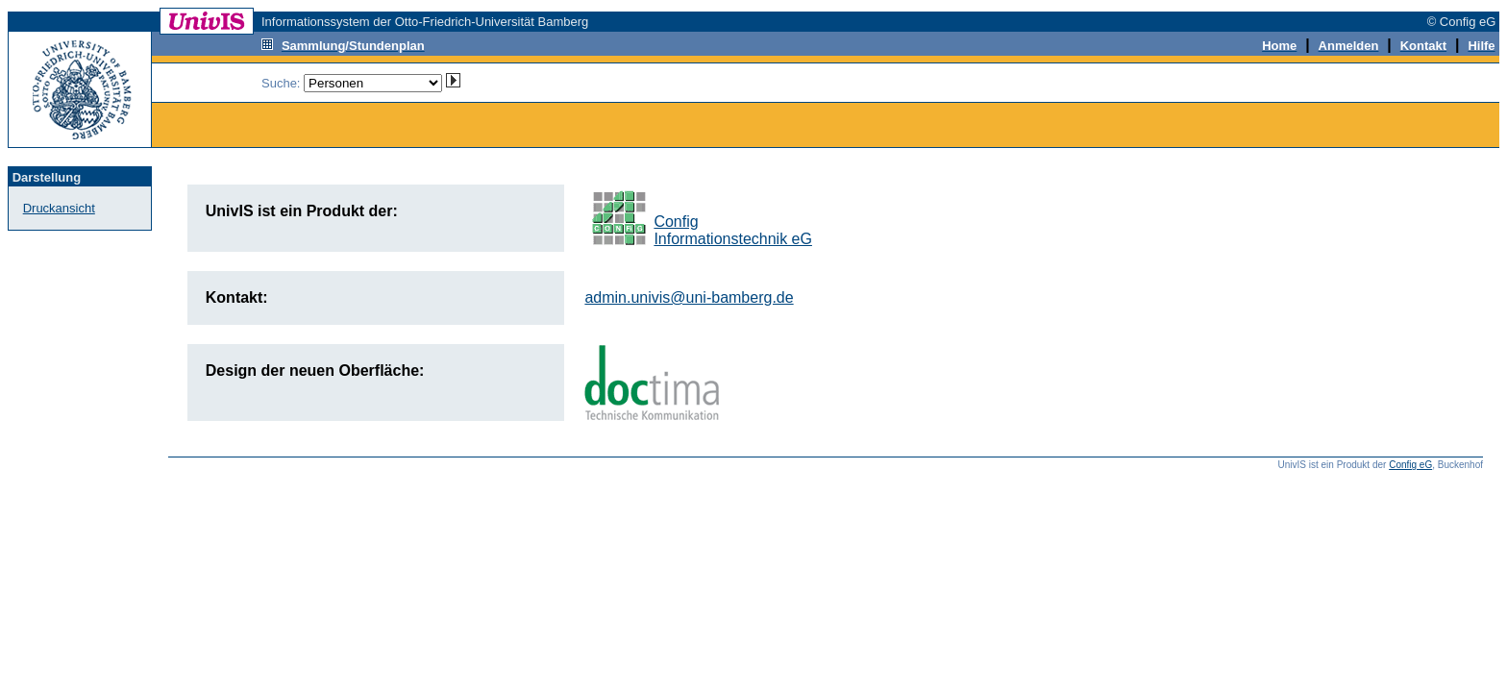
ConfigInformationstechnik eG (733, 230)
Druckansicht (59, 208)
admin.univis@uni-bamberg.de (688, 297)
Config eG (1410, 464)
